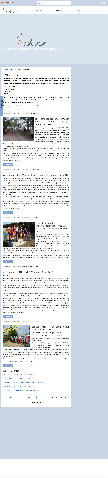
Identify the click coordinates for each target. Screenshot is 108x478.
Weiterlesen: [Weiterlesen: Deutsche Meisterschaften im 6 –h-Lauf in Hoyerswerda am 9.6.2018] (8, 365)
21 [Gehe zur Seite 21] (52, 397)
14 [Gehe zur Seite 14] (20, 397)
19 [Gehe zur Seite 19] (43, 397)
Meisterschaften (15, 113)
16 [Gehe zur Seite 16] (29, 397)
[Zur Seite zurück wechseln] (10, 397)
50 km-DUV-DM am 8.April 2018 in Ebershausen (19, 379)
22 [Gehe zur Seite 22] (57, 397)
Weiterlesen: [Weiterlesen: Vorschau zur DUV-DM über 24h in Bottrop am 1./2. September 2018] (8, 212)
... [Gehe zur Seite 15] (24, 397)
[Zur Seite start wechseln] (6, 397)
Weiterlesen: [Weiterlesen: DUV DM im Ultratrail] (8, 261)
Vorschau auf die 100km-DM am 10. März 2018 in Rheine (21, 390)
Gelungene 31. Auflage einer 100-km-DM (17, 386)
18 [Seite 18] (38, 397)
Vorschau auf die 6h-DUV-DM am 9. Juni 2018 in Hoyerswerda (23, 375)
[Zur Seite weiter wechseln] (61, 397)
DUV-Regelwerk (42, 106)
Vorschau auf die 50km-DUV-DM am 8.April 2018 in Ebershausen (24, 382)
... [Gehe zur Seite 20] (47, 397)
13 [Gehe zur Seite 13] (15, 397)
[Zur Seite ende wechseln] (65, 397)
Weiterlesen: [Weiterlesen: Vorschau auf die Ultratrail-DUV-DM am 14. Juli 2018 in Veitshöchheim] (8, 316)
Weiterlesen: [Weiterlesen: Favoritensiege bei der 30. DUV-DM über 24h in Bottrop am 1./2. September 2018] (8, 164)
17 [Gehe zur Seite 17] (33, 397)
